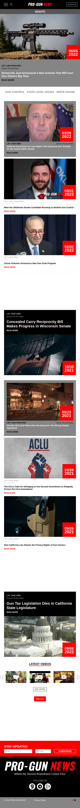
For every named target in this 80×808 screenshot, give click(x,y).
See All (40, 699)
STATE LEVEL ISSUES (40, 92)
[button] (9, 676)
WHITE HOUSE (65, 92)
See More (40, 689)
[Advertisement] (40, 292)
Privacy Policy (40, 800)
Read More (8, 80)
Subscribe (65, 751)
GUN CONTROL (15, 92)
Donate (72, 4)
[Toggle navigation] (5, 4)
